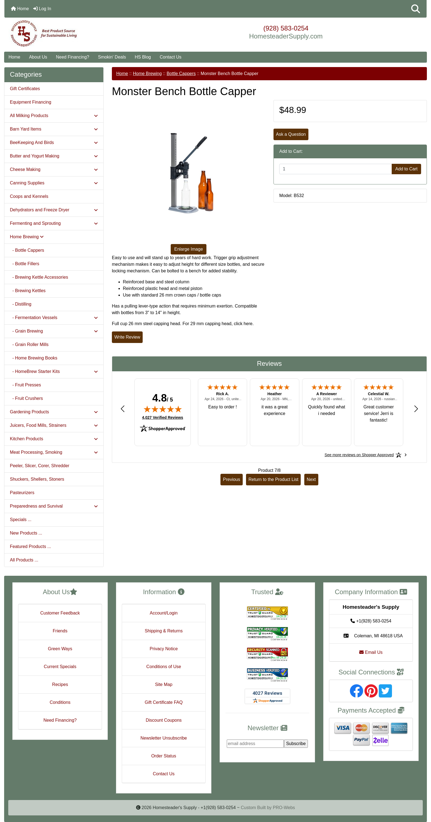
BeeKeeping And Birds (54, 142)
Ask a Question (291, 134)
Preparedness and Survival (54, 506)
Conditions (60, 702)
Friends (60, 631)
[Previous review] (123, 408)
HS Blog (143, 57)
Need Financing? (72, 57)
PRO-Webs (284, 807)
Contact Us (170, 57)
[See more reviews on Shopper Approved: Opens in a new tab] (359, 455)
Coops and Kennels (29, 196)
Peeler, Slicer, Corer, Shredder (39, 465)
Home (20, 8)
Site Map (163, 684)
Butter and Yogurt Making (54, 156)
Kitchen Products (54, 438)
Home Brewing (147, 73)
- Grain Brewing (54, 331)
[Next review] (416, 408)
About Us (38, 57)
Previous (231, 479)
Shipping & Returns (164, 631)
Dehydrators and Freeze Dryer (54, 209)
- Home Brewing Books (33, 358)
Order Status (163, 756)
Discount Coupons (164, 720)
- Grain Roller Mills (29, 344)
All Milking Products (54, 115)
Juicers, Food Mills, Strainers (54, 425)
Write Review (127, 337)
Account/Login (164, 613)
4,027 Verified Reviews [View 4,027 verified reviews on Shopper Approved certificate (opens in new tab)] (162, 417)
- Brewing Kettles (28, 290)
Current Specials (60, 666)
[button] (415, 8)
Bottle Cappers (181, 73)
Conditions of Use (163, 666)
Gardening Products (54, 411)
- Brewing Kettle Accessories (39, 277)
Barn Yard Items (54, 129)
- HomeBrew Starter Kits (54, 371)
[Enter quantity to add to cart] (335, 169)
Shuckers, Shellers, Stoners (37, 479)
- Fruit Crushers (26, 398)
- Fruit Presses (25, 385)
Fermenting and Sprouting (54, 223)
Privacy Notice (164, 648)
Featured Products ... (30, 546)
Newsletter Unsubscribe (163, 738)
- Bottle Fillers (24, 263)
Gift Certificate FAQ (164, 702)
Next (311, 479)
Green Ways (60, 648)
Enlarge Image (188, 249)
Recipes (60, 684)
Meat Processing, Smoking (54, 452)
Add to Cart (406, 169)
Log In (42, 8)
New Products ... (26, 533)
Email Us (370, 652)
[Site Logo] (75, 33)
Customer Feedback (60, 613)
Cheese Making (54, 169)
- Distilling (20, 304)
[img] (162, 409)
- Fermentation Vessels (54, 317)
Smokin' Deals (112, 57)
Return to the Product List (273, 479)
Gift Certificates (25, 88)
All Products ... (24, 560)
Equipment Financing (30, 102)
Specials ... (20, 519)
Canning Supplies (54, 183)
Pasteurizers (22, 492)
